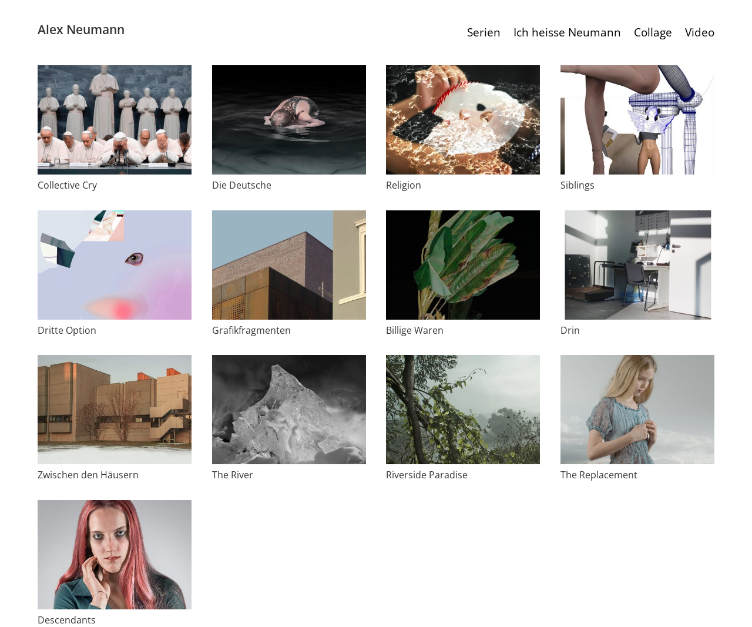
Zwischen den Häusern (88, 474)
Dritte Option (67, 330)
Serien (484, 34)
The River (232, 474)
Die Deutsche (241, 185)
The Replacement (598, 474)
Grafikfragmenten (251, 330)
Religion (403, 185)
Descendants (67, 619)
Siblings (577, 185)
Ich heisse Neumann (567, 34)
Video (699, 34)
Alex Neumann (81, 29)
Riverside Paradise (427, 474)
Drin (570, 330)
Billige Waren (415, 330)
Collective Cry (67, 185)
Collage (653, 34)
